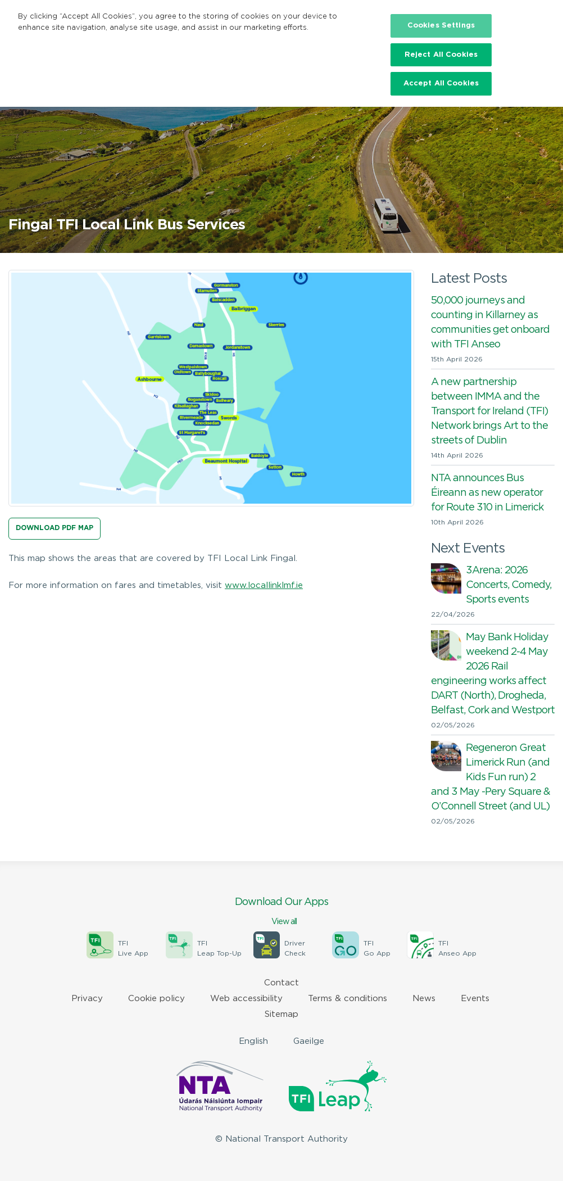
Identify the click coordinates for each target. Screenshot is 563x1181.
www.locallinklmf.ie (264, 585)
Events (475, 998)
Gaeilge (308, 1041)
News (423, 998)
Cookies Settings (441, 25)
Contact (281, 983)
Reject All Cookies (441, 55)
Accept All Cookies (441, 83)
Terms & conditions (347, 998)
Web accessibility (246, 998)
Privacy (87, 998)
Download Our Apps (281, 912)
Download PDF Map (54, 528)
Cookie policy (156, 998)
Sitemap (281, 1014)
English (253, 1041)
